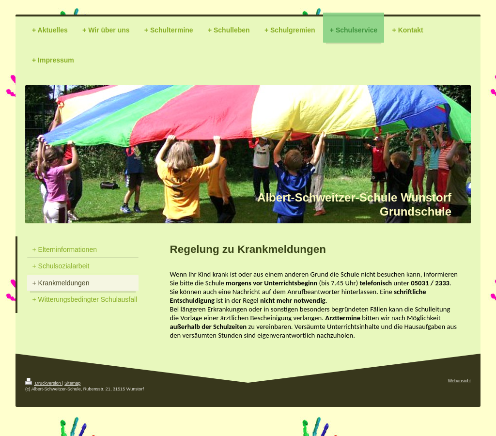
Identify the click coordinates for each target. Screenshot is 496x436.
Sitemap (72, 383)
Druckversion (43, 383)
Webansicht (459, 380)
